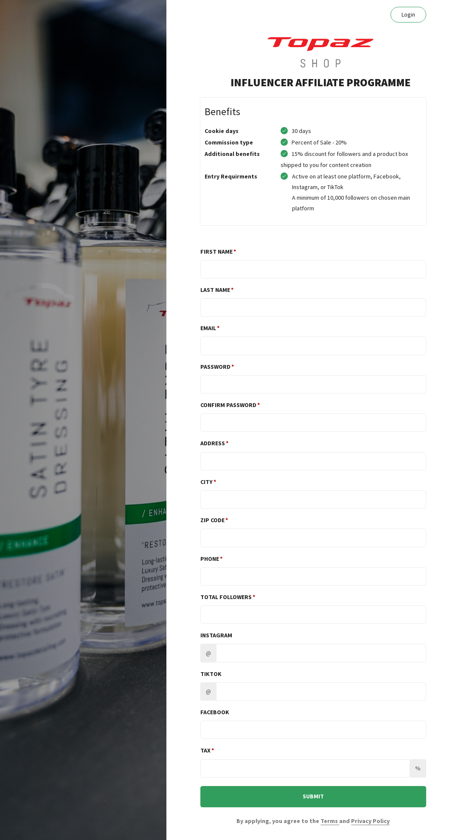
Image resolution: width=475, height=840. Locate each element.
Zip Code (212, 520)
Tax (205, 750)
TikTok (211, 674)
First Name (216, 251)
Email (208, 328)
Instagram (216, 635)
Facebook (214, 712)
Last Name (215, 290)
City (206, 482)
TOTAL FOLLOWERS (226, 597)
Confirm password (228, 405)
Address (212, 443)
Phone (209, 559)
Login (408, 14)
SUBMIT (313, 796)
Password (215, 367)
